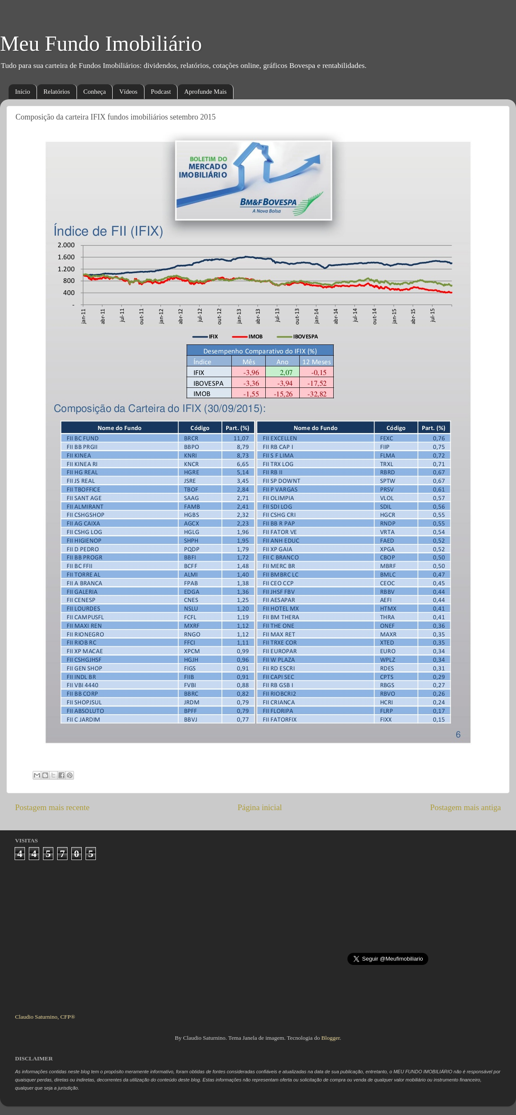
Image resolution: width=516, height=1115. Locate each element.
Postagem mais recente (52, 807)
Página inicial (260, 807)
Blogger (330, 1038)
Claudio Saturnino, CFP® (45, 1017)
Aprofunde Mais (205, 91)
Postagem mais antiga (465, 807)
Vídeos (128, 91)
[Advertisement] (258, 933)
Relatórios (56, 91)
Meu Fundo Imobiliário (101, 43)
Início (22, 91)
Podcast (161, 91)
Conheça (94, 91)
